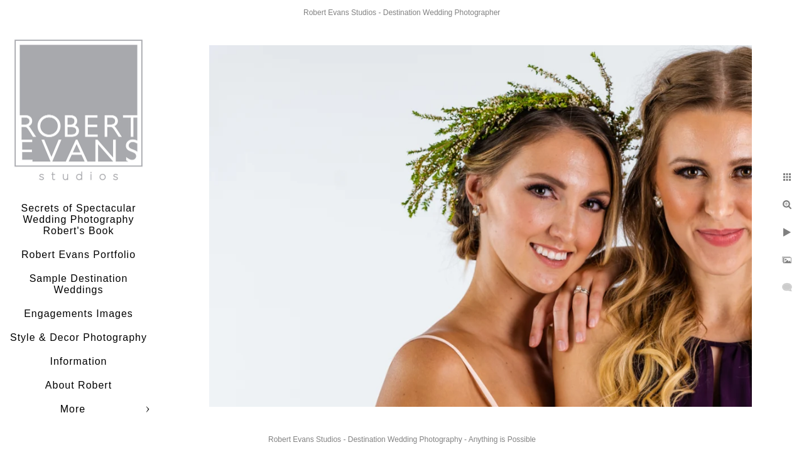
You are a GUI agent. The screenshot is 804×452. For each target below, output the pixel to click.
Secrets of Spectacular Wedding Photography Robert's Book (78, 219)
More (72, 409)
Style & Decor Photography (78, 337)
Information (78, 361)
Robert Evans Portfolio (78, 254)
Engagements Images (78, 313)
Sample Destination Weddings (79, 284)
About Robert (78, 385)
